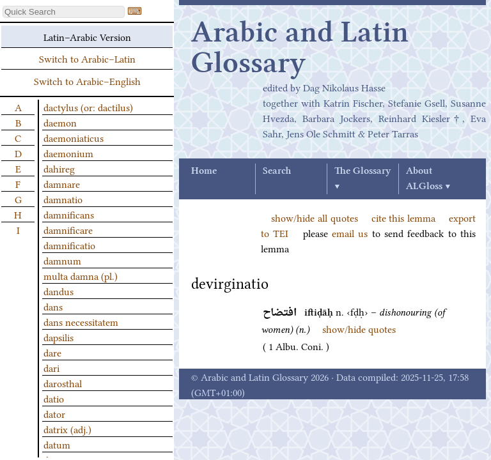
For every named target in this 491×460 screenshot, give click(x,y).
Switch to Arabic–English (87, 80)
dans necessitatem (80, 321)
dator (54, 413)
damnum (62, 260)
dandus (58, 291)
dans (53, 306)
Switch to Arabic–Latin (87, 58)
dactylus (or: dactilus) (88, 107)
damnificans (68, 214)
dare (52, 352)
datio (53, 398)
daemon (60, 122)
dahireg (59, 168)
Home (204, 171)
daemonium (68, 153)
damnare (61, 183)
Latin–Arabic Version (87, 36)
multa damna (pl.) (80, 275)
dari (51, 367)
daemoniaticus (73, 137)
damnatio (62, 199)
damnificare (68, 229)
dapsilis (58, 337)
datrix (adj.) (67, 429)
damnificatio (69, 245)
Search (277, 171)
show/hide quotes (359, 328)
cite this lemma (403, 217)
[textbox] (64, 12)
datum (56, 444)
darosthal (62, 383)
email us (350, 233)
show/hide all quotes (314, 217)
